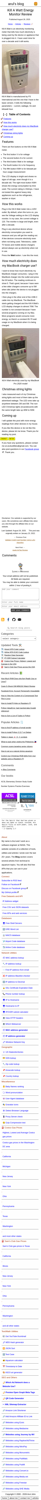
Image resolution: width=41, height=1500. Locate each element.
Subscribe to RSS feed (12, 883)
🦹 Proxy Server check (13, 1119)
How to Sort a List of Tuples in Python (15, 718)
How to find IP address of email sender (16, 730)
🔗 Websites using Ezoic (13, 1424)
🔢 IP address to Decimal (14, 984)
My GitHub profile (9, 894)
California (7, 1159)
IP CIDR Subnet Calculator (14, 660)
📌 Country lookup (11, 1078)
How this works (10, 122)
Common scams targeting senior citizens (17, 749)
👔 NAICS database (11, 937)
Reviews (27, 24)
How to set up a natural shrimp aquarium (17, 753)
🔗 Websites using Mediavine (15, 1431)
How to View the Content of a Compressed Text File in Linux (19, 699)
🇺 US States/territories (13, 1054)
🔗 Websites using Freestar (15, 1485)
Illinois (5, 1268)
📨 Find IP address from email (16, 972)
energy (4, 439)
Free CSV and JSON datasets (16, 909)
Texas (5, 1218)
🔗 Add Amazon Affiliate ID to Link (17, 1418)
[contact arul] (19, 621)
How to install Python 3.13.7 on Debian (16, 734)
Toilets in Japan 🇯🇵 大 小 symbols (14, 739)
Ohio (5, 1198)
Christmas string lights (13, 133)
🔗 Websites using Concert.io (15, 1473)
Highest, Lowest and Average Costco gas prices (19, 1137)
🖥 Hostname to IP (11, 1008)
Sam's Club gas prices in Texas (16, 1248)
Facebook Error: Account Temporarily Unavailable (20, 693)
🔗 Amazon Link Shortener (14, 1412)
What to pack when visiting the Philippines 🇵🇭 (18, 744)
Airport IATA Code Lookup (14, 651)
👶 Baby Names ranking (13, 1089)
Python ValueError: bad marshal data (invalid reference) (18, 711)
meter (11, 439)
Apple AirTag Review (20, 550)
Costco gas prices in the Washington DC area (18, 1147)
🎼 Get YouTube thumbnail (14, 1338)
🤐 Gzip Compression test (14, 1125)
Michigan (6, 1169)
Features (7, 119)
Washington (8, 1228)
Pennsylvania (8, 1208)
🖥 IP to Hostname (11, 1002)
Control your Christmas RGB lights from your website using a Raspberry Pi (18, 759)
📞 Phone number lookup (14, 996)
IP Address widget (10, 903)
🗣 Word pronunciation (13, 1095)
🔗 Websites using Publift (14, 1467)
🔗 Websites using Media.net (15, 1479)
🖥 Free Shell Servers (12, 925)
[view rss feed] (2, 621)
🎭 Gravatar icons (10, 1107)
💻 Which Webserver (12, 1026)
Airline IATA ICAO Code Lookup (16, 654)
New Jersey (8, 1179)
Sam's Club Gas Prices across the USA (19, 669)
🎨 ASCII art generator (12, 1374)
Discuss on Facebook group (14, 891)
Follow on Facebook (10, 887)
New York (7, 1188)
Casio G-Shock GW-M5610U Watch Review (18, 688)
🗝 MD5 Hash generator (13, 1344)
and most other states (12, 1238)
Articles (18, 24)
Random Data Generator (14, 657)
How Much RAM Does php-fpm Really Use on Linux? (19, 682)
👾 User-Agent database (13, 1101)
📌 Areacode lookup (11, 1072)
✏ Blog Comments (8, 772)
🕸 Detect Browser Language (15, 1113)
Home (10, 24)
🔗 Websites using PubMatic (15, 1461)
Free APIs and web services (15, 915)
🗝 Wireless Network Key (14, 1044)
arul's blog (16, 4)
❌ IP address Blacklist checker (16, 978)
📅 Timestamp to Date (12, 1368)
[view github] (14, 621)
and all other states (11, 1328)
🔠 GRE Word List (11, 931)
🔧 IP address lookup (12, 966)
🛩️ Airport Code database (14, 943)
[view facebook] (8, 621)
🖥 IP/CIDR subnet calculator (15, 1014)
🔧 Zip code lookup (11, 1066)
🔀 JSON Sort (9, 1350)
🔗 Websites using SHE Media (16, 1491)
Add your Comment (20, 611)
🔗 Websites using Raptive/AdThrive (19, 1443)
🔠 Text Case (8, 1356)
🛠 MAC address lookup (13, 960)
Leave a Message (20, 571)
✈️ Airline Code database (14, 949)
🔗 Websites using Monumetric (16, 1455)
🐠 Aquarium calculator (13, 1362)
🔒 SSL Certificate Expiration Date (18, 990)
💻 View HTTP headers (13, 1020)
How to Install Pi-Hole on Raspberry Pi (16, 705)
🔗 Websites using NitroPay (15, 1449)
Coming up (8, 137)
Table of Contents (19, 114)
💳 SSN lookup (9, 1060)
